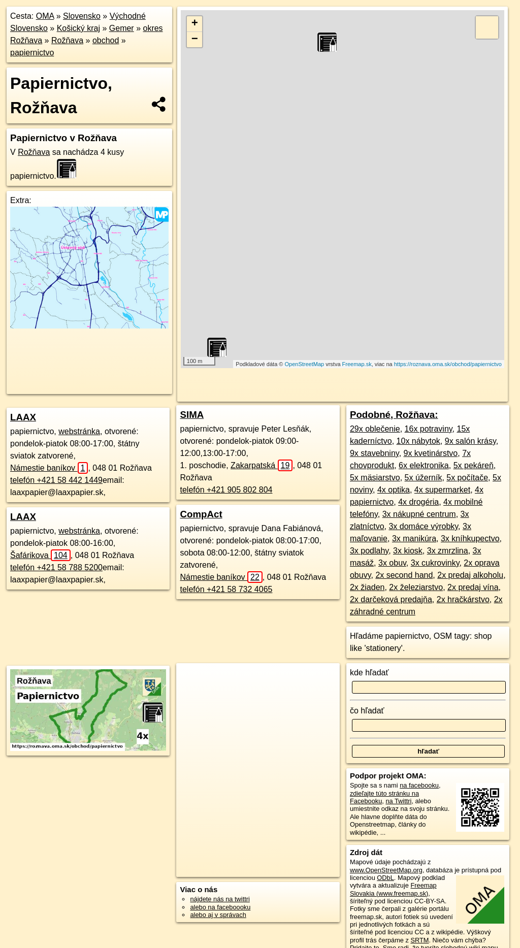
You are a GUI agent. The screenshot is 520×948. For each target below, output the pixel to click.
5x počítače (467, 477)
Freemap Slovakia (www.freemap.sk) (393, 889)
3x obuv (392, 563)
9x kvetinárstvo (431, 453)
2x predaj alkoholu (470, 575)
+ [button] (194, 23)
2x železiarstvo (416, 587)
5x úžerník (423, 477)
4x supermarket (442, 489)
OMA (45, 16)
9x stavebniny (374, 453)
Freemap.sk (357, 364)
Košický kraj (78, 28)
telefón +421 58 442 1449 (56, 480)
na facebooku (419, 785)
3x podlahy (369, 550)
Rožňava (67, 40)
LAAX (23, 417)
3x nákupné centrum (419, 514)
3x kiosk (407, 550)
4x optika (393, 489)
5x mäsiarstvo (375, 477)
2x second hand (404, 575)
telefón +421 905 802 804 (226, 489)
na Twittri (398, 801)
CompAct (201, 514)
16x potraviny (428, 428)
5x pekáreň (473, 465)
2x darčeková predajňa (391, 599)
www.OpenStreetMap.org (386, 870)
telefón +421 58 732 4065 (226, 589)
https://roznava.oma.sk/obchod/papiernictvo (448, 364)
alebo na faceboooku (220, 907)
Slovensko (82, 16)
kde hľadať (369, 672)
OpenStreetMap (304, 364)
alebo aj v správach (218, 915)
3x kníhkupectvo (470, 538)
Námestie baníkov (49, 468)
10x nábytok (418, 441)
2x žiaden (367, 587)
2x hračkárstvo (463, 599)
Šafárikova (40, 555)
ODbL (385, 877)
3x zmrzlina (447, 550)
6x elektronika (424, 465)
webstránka (79, 431)
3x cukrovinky (435, 563)
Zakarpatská (261, 465)
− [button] (194, 39)
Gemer (121, 28)
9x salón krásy (470, 441)
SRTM (419, 940)
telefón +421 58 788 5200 (56, 567)
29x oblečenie (375, 428)
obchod (105, 40)
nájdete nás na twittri (219, 899)
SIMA (192, 414)
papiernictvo (32, 52)
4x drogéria (418, 502)
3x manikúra (414, 538)
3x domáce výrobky (423, 526)
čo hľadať (367, 710)
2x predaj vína (473, 587)
